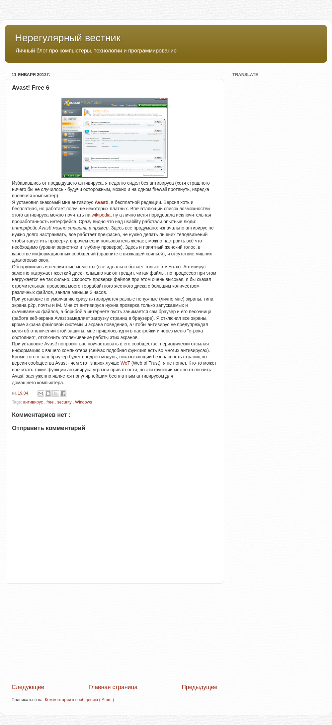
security (65, 402)
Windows (83, 402)
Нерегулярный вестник (68, 37)
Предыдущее (199, 687)
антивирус (33, 402)
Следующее (28, 687)
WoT (125, 363)
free (50, 402)
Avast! (102, 202)
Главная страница (112, 687)
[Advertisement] (114, 633)
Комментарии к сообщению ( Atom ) (79, 699)
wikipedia (101, 215)
